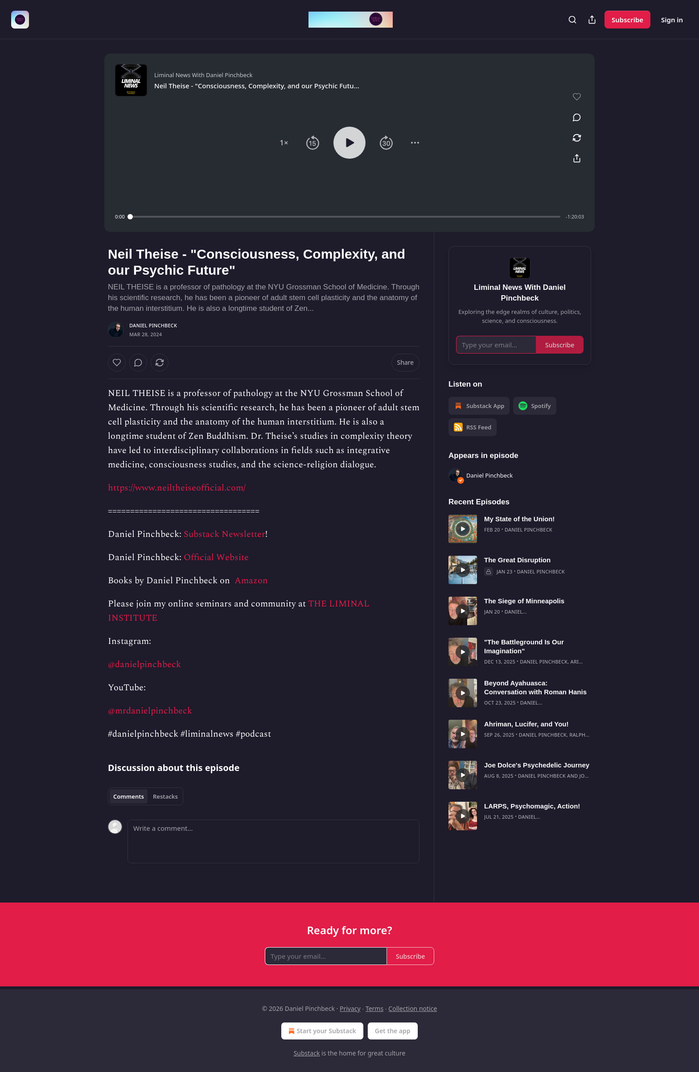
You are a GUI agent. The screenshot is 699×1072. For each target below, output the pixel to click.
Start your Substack (321, 1031)
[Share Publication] (592, 20)
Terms (374, 1008)
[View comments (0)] (577, 117)
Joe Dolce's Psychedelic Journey (536, 765)
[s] (463, 529)
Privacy (350, 1008)
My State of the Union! (519, 519)
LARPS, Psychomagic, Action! (532, 806)
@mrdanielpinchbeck (150, 710)
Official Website (216, 557)
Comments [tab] (128, 796)
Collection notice (412, 1008)
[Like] (117, 362)
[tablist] (145, 796)
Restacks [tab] (165, 796)
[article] (520, 529)
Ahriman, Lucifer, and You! (526, 724)
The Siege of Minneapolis (524, 601)
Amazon (250, 580)
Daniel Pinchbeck (153, 325)
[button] (284, 142)
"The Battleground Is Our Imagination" (524, 646)
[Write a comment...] (273, 841)
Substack (307, 1053)
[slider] (345, 216)
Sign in (672, 19)
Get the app (393, 1031)
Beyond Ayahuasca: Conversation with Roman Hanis (535, 687)
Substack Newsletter (224, 534)
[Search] (572, 20)
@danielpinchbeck (144, 664)
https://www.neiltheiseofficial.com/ (177, 488)
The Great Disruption (517, 560)
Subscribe (627, 19)
